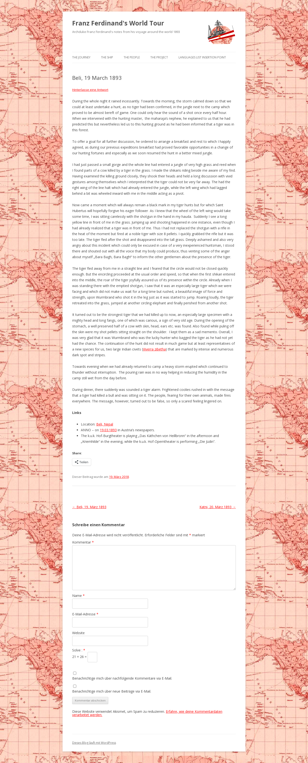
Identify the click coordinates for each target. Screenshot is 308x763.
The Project (159, 57)
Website (78, 633)
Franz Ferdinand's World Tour (118, 23)
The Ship (107, 57)
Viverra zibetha (154, 349)
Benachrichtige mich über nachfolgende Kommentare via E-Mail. (122, 678)
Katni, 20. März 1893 (217, 507)
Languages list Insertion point (202, 57)
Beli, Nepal (104, 424)
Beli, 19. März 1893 (89, 507)
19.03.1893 (108, 430)
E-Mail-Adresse (85, 614)
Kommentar (83, 542)
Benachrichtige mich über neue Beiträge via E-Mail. (111, 691)
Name (78, 595)
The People (132, 57)
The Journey (81, 57)
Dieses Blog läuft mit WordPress (94, 743)
